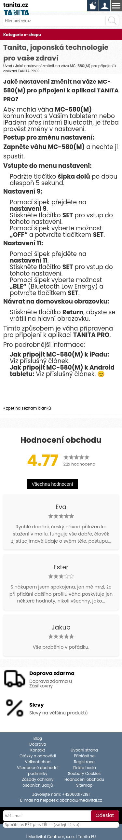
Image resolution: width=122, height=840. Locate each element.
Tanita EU (87, 836)
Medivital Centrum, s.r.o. (51, 836)
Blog (38, 738)
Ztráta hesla (84, 767)
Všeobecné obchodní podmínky (38, 770)
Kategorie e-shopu (22, 34)
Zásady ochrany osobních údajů (38, 782)
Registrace (84, 762)
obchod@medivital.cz (81, 800)
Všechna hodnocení (52, 484)
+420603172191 (76, 794)
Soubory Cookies (84, 773)
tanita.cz (15, 5)
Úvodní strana (84, 750)
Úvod (7, 65)
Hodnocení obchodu (84, 779)
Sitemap (84, 785)
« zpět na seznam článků (27, 408)
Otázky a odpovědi (38, 756)
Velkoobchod (37, 762)
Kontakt (37, 750)
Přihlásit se (84, 756)
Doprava (37, 744)
